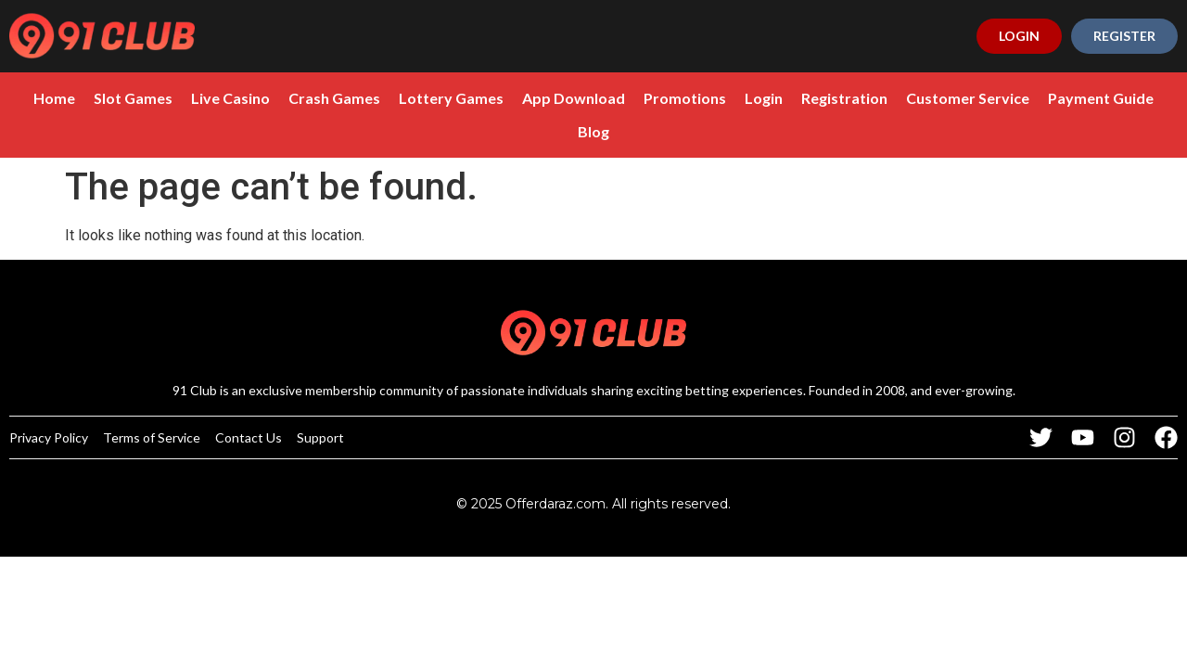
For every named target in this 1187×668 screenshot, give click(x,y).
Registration (844, 98)
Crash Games (334, 98)
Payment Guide (1101, 98)
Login (764, 98)
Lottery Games (451, 98)
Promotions (685, 98)
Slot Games (133, 98)
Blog (593, 131)
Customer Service (967, 98)
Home (54, 98)
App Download (573, 98)
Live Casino (230, 98)
